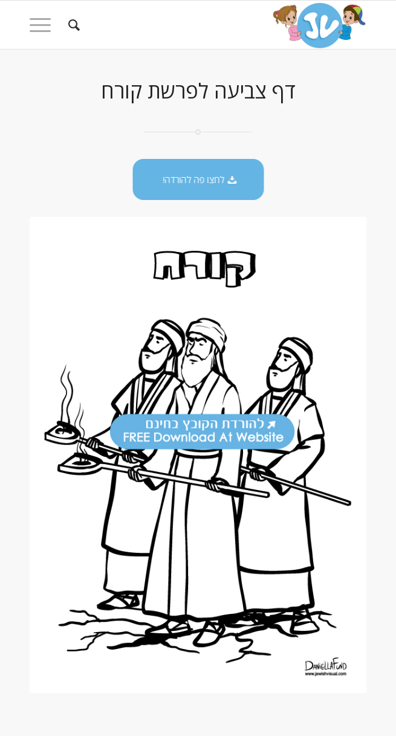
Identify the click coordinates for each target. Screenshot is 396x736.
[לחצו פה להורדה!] (199, 179)
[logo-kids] (231, 25)
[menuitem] (72, 25)
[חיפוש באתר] (72, 25)
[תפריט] (44, 25)
